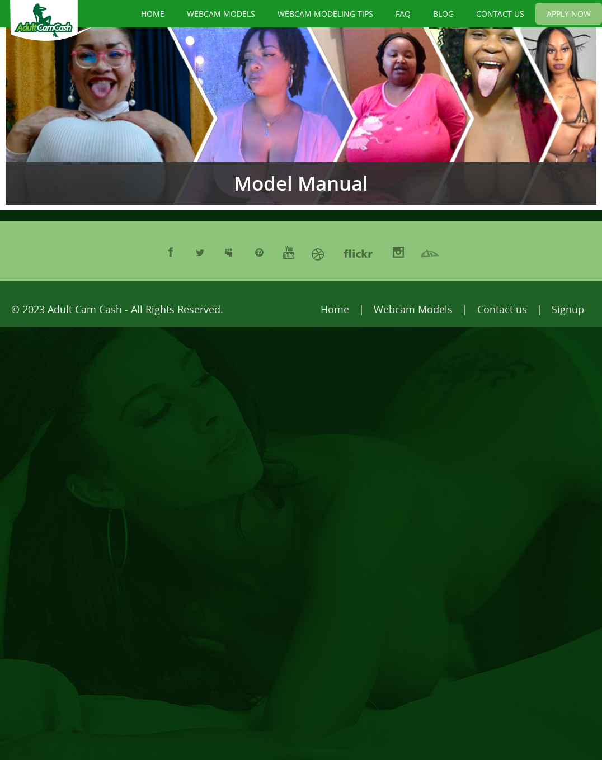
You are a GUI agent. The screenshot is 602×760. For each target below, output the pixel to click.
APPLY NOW (569, 13)
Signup (568, 309)
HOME (152, 13)
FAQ (403, 13)
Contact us (502, 309)
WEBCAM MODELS (221, 13)
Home (335, 309)
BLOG (443, 13)
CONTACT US (500, 13)
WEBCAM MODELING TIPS (325, 13)
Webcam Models (413, 309)
